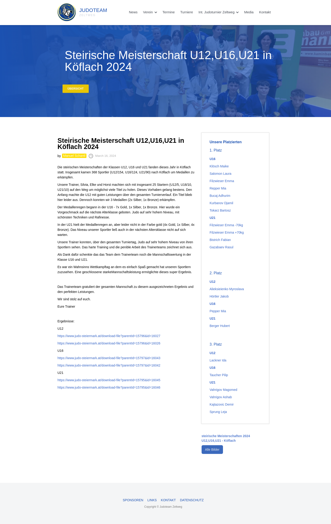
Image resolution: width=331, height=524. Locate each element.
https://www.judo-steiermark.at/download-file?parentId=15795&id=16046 (108, 387)
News (133, 12)
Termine (169, 12)
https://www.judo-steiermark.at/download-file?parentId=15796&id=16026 (108, 343)
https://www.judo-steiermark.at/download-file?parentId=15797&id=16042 (108, 365)
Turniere (186, 12)
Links (152, 500)
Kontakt (265, 12)
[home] (71, 11)
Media (249, 12)
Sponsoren (133, 500)
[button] (150, 12)
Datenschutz (192, 500)
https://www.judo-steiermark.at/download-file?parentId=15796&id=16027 (108, 336)
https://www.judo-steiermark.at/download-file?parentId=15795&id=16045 (108, 380)
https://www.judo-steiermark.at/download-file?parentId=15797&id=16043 (108, 358)
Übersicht (76, 90)
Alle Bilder (212, 453)
